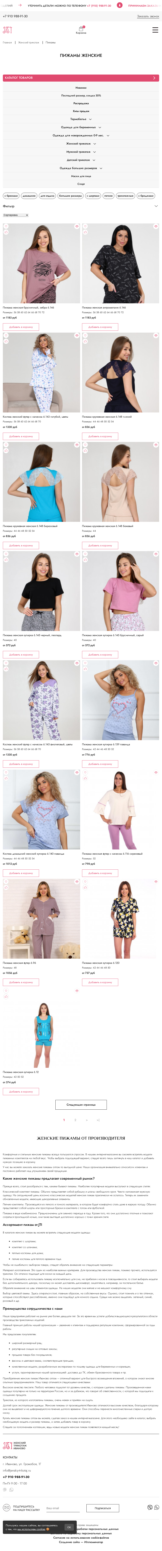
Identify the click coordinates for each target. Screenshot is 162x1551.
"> (41, 276)
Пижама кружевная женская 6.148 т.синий (107, 417)
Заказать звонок (148, 16)
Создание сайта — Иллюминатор (81, 1542)
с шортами (93, 196)
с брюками (11, 196)
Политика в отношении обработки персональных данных (81, 1529)
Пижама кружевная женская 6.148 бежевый (107, 526)
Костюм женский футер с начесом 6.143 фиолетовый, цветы (38, 744)
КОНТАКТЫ (10, 1457)
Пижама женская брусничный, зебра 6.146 (28, 307)
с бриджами (145, 196)
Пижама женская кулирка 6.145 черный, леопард (32, 635)
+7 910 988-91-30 (15, 16)
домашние (29, 196)
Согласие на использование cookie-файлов (81, 1538)
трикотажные (125, 196)
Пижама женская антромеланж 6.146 (104, 307)
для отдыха (47, 196)
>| (98, 1120)
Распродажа (81, 103)
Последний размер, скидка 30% (81, 95)
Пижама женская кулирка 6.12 (21, 1072)
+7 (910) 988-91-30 (106, 6)
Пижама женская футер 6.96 (19, 963)
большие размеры (70, 196)
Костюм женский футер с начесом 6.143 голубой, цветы (35, 417)
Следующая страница (81, 1105)
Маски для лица (81, 176)
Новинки (81, 88)
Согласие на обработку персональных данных (81, 1533)
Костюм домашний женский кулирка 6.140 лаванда (33, 854)
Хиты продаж (81, 111)
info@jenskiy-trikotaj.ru (17, 1470)
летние (108, 196)
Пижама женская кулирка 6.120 (100, 963)
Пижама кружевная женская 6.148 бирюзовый (30, 526)
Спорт (81, 184)
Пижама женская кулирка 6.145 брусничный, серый (113, 635)
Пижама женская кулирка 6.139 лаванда (106, 744)
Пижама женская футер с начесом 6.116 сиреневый (112, 854)
